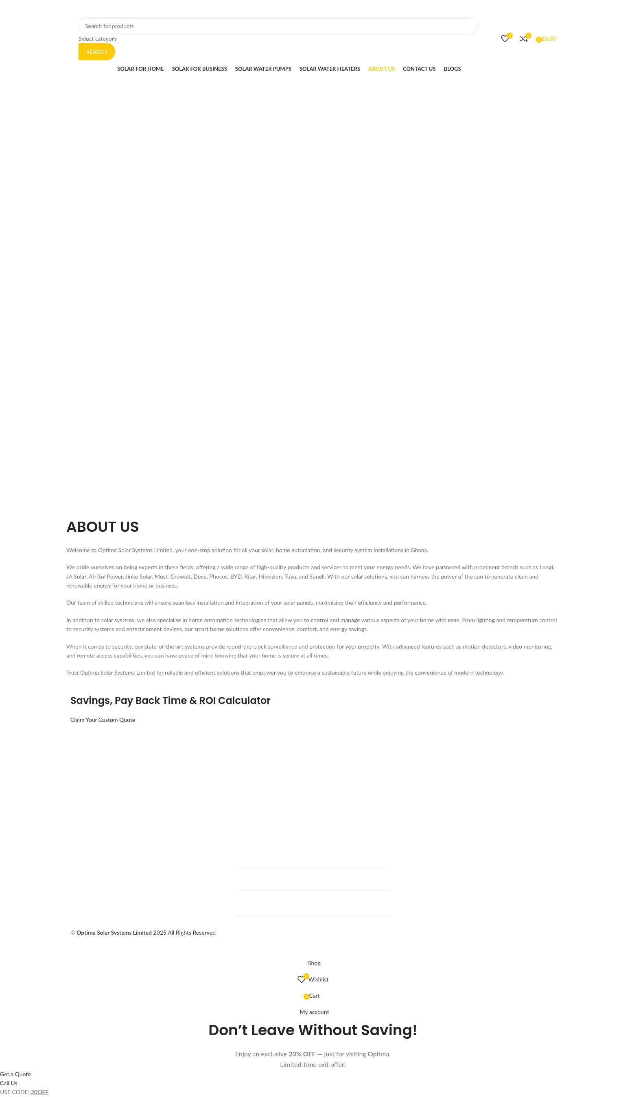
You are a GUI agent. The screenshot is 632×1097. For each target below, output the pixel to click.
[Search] (279, 25)
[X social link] (445, 8)
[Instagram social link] (455, 8)
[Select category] (279, 38)
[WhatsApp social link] (465, 8)
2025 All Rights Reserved (146, 932)
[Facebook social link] (435, 8)
